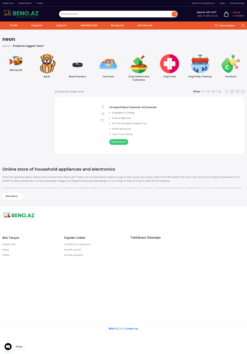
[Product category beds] (47, 67)
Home (6, 46)
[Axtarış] (118, 14)
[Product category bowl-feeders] (77, 67)
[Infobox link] (207, 14)
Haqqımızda (8, 244)
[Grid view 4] (243, 91)
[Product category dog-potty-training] (200, 67)
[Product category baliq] (16, 63)
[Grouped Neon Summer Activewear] (83, 121)
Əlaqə (5, 249)
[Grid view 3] (237, 91)
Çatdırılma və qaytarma (77, 244)
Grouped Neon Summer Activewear (138, 103)
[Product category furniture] (231, 67)
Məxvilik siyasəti (72, 249)
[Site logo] (21, 13)
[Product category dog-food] (169, 67)
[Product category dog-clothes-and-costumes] (139, 68)
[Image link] (22, 216)
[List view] (226, 91)
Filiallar (6, 255)
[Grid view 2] (232, 91)
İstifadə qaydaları (73, 255)
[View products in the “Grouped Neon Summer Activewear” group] (118, 138)
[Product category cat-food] (108, 67)
